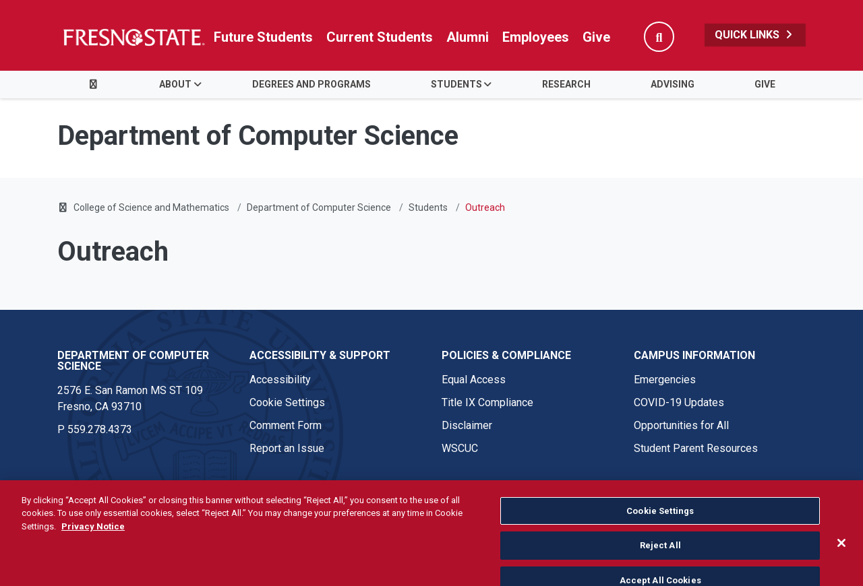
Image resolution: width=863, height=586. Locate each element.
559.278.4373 (99, 429)
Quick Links (755, 34)
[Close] (841, 568)
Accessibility (280, 379)
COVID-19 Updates (679, 402)
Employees (535, 37)
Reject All (660, 571)
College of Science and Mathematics (151, 207)
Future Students (263, 37)
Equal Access (474, 379)
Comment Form (285, 425)
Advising (672, 84)
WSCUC (460, 448)
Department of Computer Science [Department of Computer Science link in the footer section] (133, 360)
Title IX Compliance (487, 402)
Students (456, 84)
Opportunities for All (681, 425)
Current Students (379, 37)
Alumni (467, 37)
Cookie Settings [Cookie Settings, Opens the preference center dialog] (660, 536)
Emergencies (665, 379)
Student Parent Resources (696, 448)
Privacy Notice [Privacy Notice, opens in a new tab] (93, 552)
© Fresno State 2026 (106, 502)
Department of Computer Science (319, 207)
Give (596, 37)
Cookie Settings (287, 402)
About (175, 84)
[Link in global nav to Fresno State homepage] (133, 37)
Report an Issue (286, 448)
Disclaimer (467, 425)
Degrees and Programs (311, 84)
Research (566, 84)
